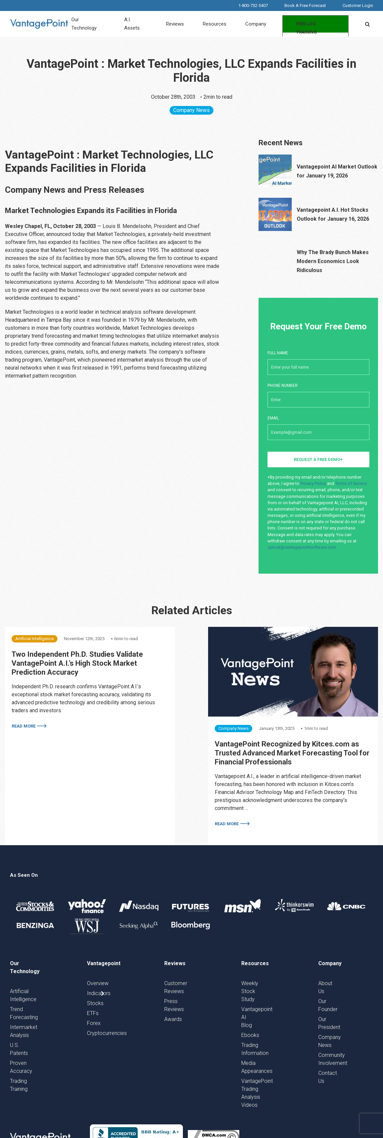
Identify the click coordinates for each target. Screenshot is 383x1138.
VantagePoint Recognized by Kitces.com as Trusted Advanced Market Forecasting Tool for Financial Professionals (292, 753)
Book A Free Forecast (305, 5)
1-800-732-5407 (253, 5)
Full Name (318, 359)
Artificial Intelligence (34, 638)
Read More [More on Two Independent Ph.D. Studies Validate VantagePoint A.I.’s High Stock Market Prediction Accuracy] (24, 726)
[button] (367, 24)
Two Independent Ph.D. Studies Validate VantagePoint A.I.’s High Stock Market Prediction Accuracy (77, 663)
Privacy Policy (313, 483)
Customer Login (358, 5)
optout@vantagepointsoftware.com (302, 547)
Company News (191, 110)
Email (318, 424)
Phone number (318, 391)
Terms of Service (351, 483)
